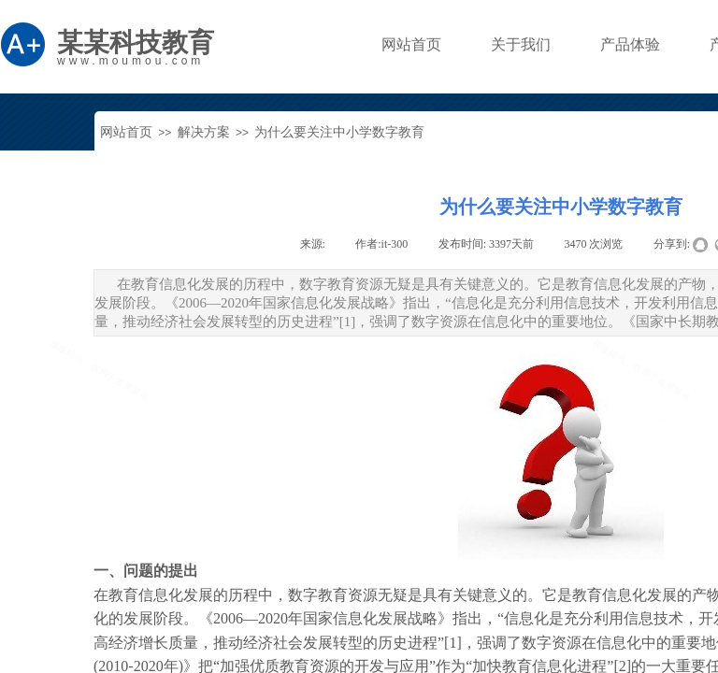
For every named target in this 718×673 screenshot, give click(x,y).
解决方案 (204, 132)
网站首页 (126, 132)
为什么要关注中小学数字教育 (339, 132)
